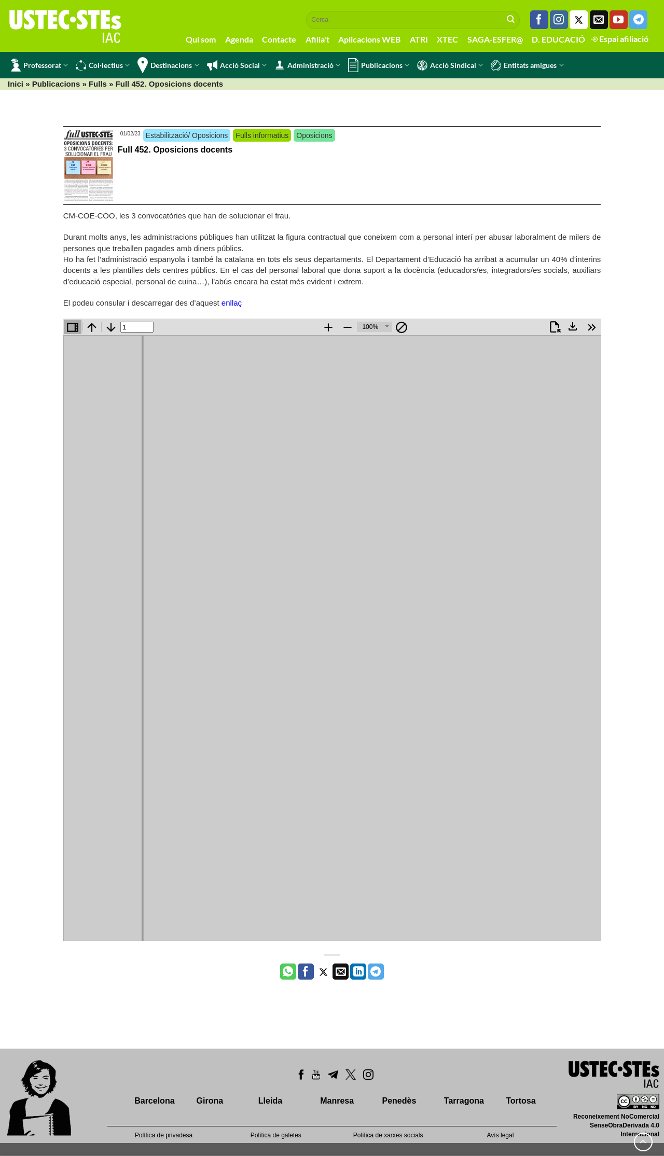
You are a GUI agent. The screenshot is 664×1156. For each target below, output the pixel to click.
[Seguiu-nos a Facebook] (539, 19)
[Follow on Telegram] (638, 19)
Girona (210, 1100)
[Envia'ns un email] (599, 19)
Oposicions (314, 135)
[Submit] (511, 19)
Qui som (201, 39)
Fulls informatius (262, 135)
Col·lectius (103, 65)
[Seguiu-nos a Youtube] (619, 19)
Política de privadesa (163, 1135)
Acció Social (237, 65)
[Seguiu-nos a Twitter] (579, 19)
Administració (307, 65)
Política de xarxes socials (388, 1135)
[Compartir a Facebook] (306, 972)
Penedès (399, 1100)
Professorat (39, 65)
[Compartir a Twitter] (323, 972)
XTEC (447, 39)
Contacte (279, 39)
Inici (15, 83)
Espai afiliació (619, 39)
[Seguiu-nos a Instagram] (559, 19)
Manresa (337, 1100)
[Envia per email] (341, 972)
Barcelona (154, 1100)
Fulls (98, 83)
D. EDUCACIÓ (558, 39)
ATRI (419, 39)
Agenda (239, 39)
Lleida (270, 1100)
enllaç (232, 302)
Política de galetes (276, 1135)
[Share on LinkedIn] (358, 972)
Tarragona (464, 1100)
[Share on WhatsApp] (288, 972)
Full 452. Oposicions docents (175, 149)
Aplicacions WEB (369, 39)
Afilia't (317, 39)
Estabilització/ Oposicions (187, 135)
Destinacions (168, 65)
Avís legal (500, 1135)
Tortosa (520, 1100)
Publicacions (378, 65)
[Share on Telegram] (376, 972)
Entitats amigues (527, 65)
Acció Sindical (450, 65)
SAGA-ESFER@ (495, 39)
